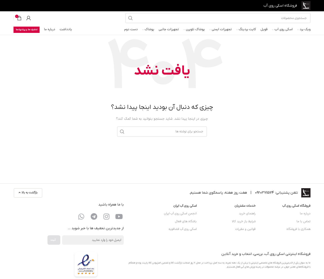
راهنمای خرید (247, 217)
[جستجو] (217, 21)
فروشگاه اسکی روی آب (296, 210)
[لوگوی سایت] (305, 6)
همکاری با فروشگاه (298, 233)
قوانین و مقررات (245, 233)
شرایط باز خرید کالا (244, 225)
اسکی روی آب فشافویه (183, 233)
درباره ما (305, 217)
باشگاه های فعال (186, 225)
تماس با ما (303, 225)
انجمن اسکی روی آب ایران (180, 217)
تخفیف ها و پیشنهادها (26, 34)
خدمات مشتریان (245, 210)
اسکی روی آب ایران (185, 210)
